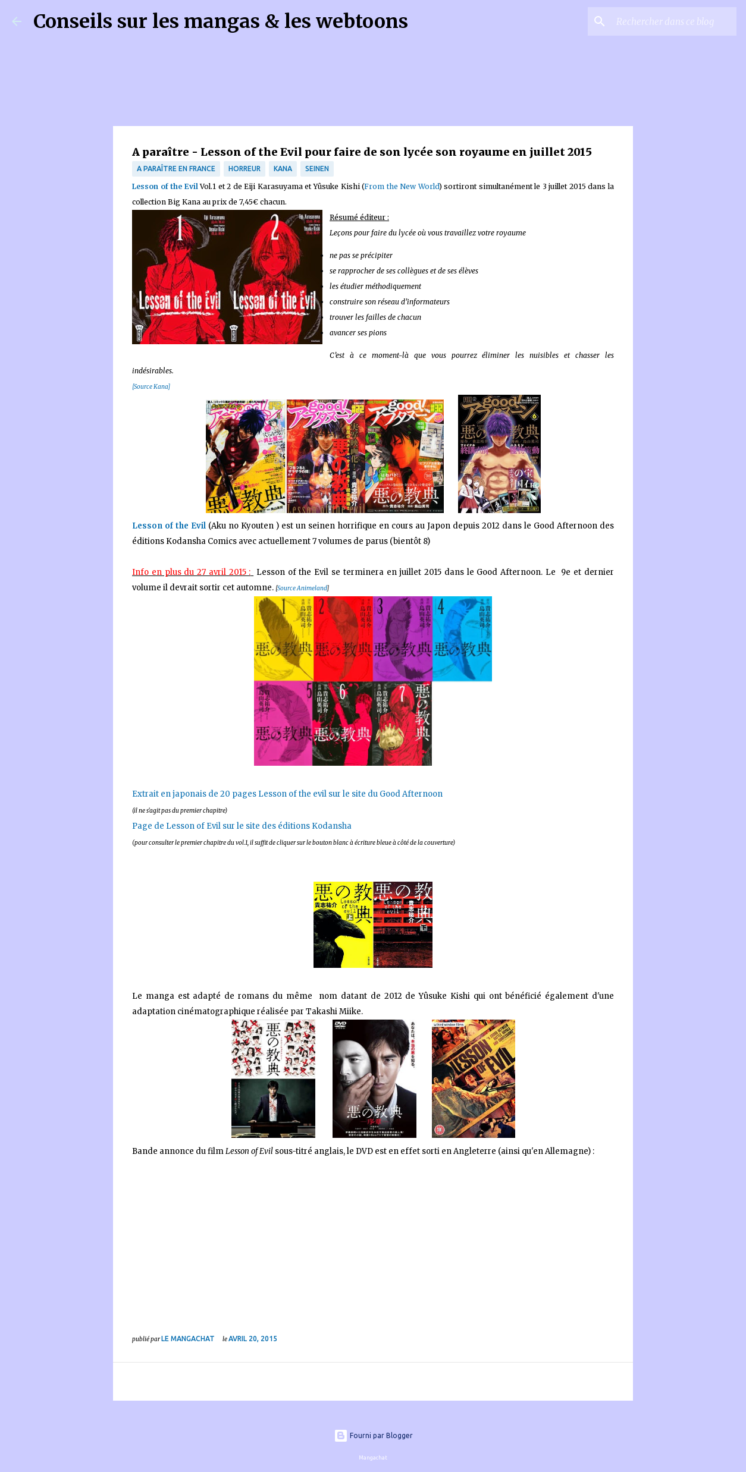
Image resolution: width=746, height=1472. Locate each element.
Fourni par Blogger (373, 1435)
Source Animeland (302, 588)
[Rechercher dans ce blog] (674, 21)
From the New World (401, 186)
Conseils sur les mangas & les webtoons (220, 21)
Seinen (317, 168)
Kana (283, 168)
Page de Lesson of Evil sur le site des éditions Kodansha (242, 826)
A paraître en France (176, 168)
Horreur (244, 168)
